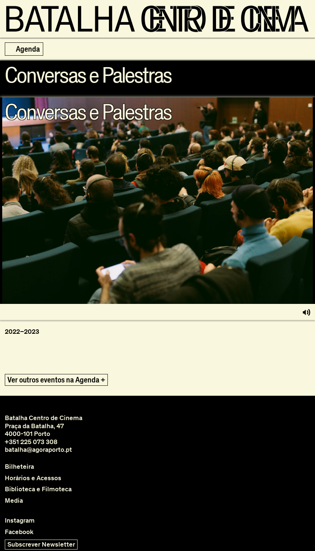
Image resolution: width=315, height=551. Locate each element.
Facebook (19, 532)
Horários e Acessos (33, 478)
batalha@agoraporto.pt (38, 450)
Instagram (20, 520)
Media (14, 501)
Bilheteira (19, 467)
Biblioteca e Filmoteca (38, 489)
